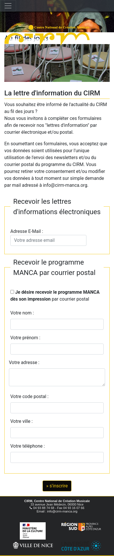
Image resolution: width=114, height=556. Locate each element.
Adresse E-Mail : (48, 237)
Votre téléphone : (28, 446)
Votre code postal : (30, 396)
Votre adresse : (24, 362)
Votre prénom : (25, 337)
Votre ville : (22, 421)
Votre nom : (22, 313)
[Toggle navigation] (8, 6)
